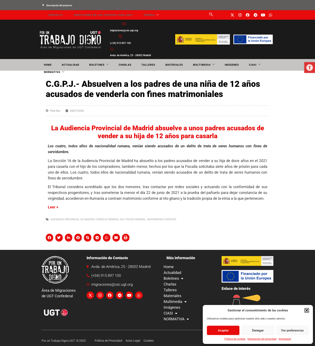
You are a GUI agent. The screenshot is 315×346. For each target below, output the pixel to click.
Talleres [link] (121, 64)
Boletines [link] (83, 65)
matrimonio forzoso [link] (161, 219)
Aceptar (223, 330)
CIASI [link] (204, 65)
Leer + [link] (53, 207)
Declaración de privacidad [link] (261, 339)
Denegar (258, 330)
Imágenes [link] (187, 64)
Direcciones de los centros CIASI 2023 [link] (96, 14)
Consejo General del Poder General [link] (120, 219)
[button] (307, 310)
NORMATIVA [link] (224, 65)
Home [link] (43, 64)
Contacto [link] (51, 14)
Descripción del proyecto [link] (59, 5)
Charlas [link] (103, 64)
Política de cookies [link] (234, 339)
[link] (309, 67)
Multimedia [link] (164, 65)
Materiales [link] (141, 64)
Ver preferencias (292, 330)
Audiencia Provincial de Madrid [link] (72, 219)
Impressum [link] (285, 339)
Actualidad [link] (60, 64)
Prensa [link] (141, 15)
